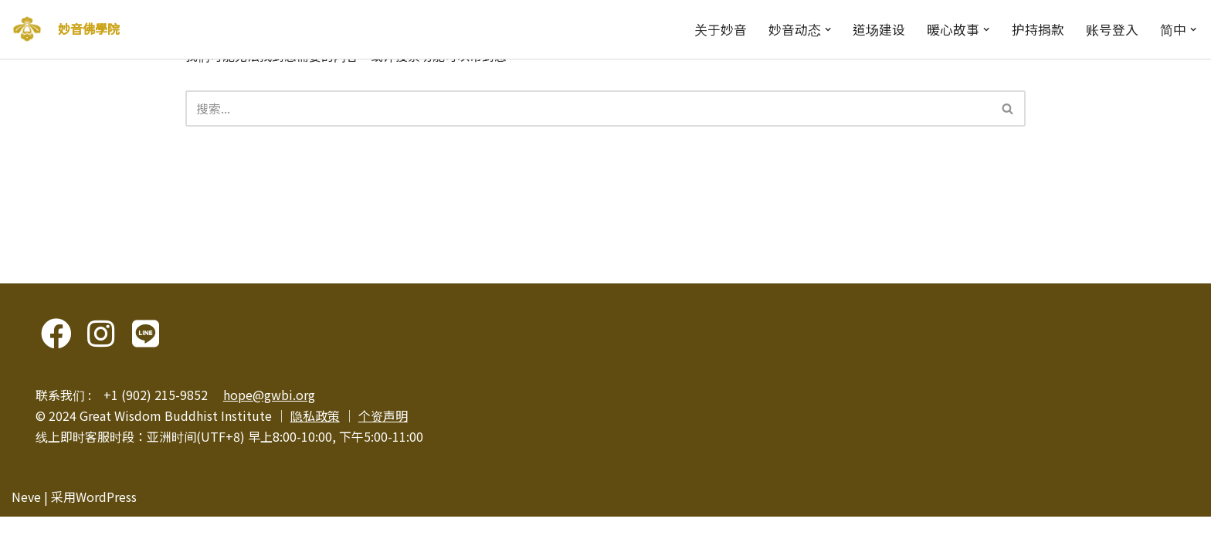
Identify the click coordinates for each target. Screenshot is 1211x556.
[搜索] (588, 108)
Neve (26, 536)
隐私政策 (315, 455)
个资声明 (383, 455)
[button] (828, 29)
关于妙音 (720, 29)
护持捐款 (1038, 29)
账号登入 (1112, 29)
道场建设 (879, 29)
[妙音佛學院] (27, 29)
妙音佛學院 (89, 28)
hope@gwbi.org (269, 434)
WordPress (106, 536)
